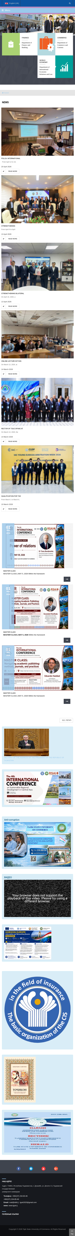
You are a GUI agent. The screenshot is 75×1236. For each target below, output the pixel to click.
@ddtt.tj (15, 1202)
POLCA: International (10, 158)
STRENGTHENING (8, 226)
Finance (25, 38)
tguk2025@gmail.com (28, 1202)
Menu (6, 10)
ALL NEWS (66, 720)
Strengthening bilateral (12, 293)
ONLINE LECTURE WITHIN (11, 361)
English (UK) (12, 4)
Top (72, 1232)
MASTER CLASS (9, 571)
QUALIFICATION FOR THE (11, 496)
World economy (43, 61)
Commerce (61, 38)
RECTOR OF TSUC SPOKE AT (12, 429)
